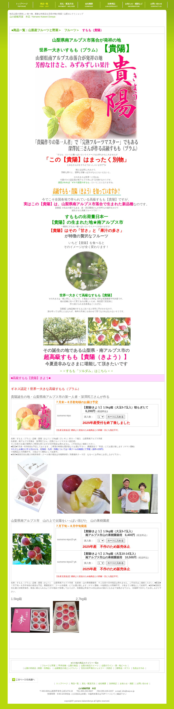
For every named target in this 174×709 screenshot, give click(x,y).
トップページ (62, 683)
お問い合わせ (142, 683)
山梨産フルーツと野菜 (43, 30)
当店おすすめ (138, 668)
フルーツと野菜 (48, 665)
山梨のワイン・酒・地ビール (114, 665)
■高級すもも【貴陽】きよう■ (30, 378)
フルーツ (70, 30)
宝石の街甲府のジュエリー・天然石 (96, 668)
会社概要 (102, 683)
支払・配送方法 (88, 683)
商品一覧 (19, 30)
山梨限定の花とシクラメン (66, 668)
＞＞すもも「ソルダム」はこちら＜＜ (86, 371)
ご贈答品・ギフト (122, 668)
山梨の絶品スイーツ (89, 665)
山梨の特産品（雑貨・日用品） (38, 668)
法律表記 (113, 683)
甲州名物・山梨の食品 (68, 665)
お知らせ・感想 (126, 683)
